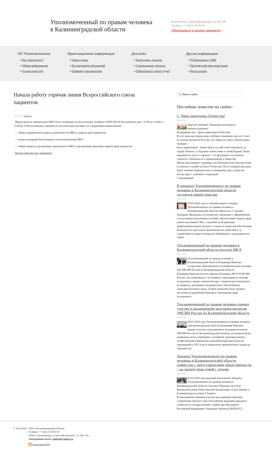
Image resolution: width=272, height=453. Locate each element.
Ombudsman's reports (149, 71)
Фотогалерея (198, 71)
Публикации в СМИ (203, 60)
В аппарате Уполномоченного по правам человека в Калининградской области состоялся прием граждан (209, 190)
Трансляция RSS (41, 444)
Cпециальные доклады (150, 65)
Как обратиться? (32, 60)
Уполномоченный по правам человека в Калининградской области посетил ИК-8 (209, 247)
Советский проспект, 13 (201, 21)
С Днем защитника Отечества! (201, 116)
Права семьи (80, 60)
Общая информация (35, 65)
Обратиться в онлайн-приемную (196, 30)
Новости (28, 116)
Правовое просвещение (87, 71)
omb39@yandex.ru (63, 439)
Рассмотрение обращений (88, 65)
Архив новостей (32, 71)
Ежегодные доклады (149, 60)
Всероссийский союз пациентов (33, 153)
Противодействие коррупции (209, 65)
